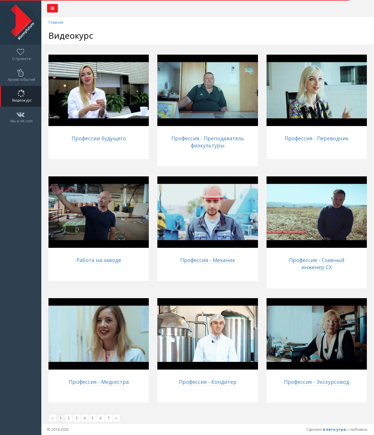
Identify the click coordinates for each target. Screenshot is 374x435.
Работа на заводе (98, 260)
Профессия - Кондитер (208, 381)
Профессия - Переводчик (316, 138)
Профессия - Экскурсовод (316, 381)
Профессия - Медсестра (99, 381)
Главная (55, 22)
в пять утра (334, 429)
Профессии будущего (99, 138)
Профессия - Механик (207, 260)
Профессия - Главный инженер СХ (316, 264)
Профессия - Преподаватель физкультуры (207, 142)
